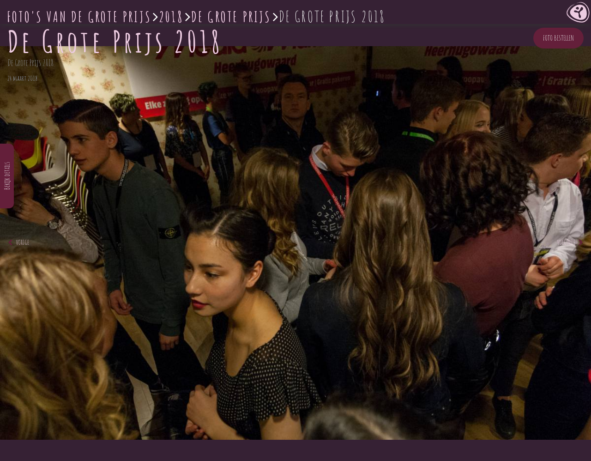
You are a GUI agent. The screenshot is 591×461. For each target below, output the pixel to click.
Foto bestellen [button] (558, 37)
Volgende (570, 242)
